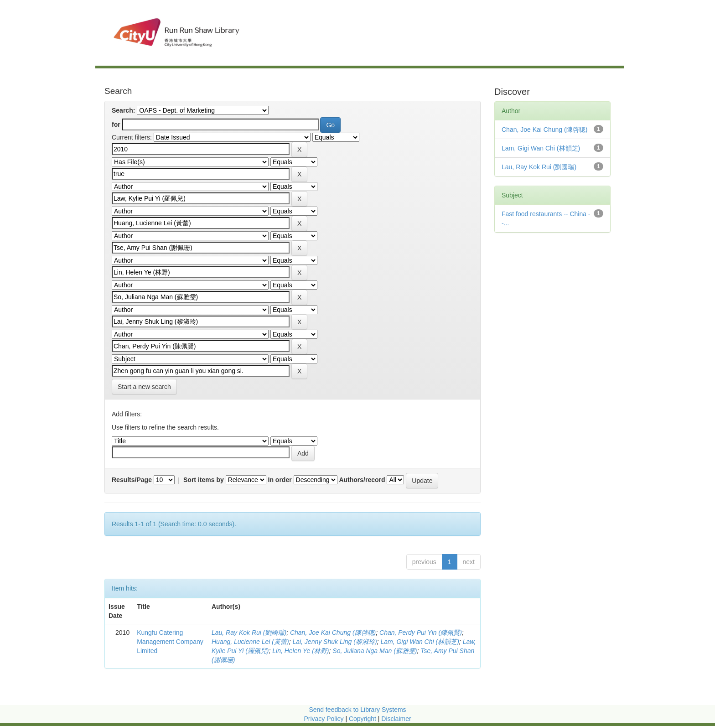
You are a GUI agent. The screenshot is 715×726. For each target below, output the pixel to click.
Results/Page (132, 479)
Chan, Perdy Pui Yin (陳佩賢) (420, 632)
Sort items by (203, 479)
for (116, 124)
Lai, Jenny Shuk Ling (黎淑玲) (334, 641)
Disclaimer (396, 718)
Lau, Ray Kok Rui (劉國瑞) (249, 632)
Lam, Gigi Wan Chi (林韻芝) (419, 641)
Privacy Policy (323, 718)
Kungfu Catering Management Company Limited (170, 641)
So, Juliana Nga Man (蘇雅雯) (374, 650)
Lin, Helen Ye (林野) (300, 650)
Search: (123, 110)
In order (280, 479)
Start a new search (144, 386)
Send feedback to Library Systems (357, 709)
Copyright (363, 718)
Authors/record (362, 479)
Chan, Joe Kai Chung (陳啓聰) (333, 632)
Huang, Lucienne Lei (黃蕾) (250, 641)
